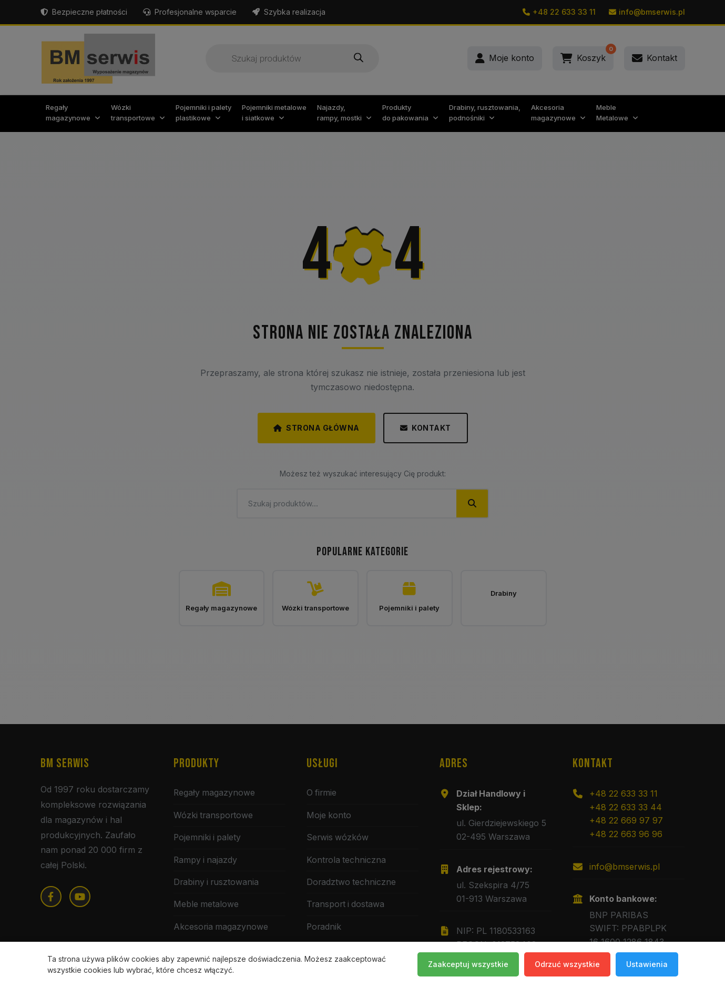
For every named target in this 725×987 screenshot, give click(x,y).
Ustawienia (647, 964)
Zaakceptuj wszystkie (468, 964)
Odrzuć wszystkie (567, 964)
